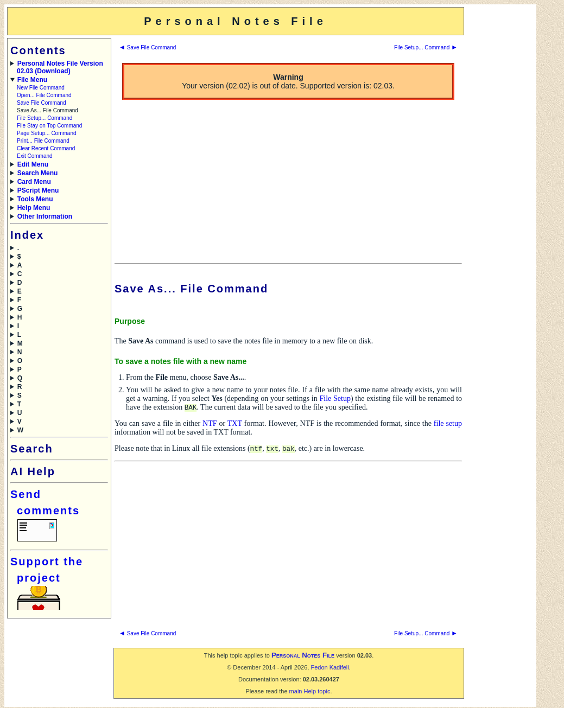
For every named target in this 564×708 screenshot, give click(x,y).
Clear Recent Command (46, 148)
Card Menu (34, 182)
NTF (209, 424)
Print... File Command (43, 141)
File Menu (32, 80)
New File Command (41, 88)
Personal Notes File (302, 656)
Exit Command (35, 156)
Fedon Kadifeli (329, 668)
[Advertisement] (499, 170)
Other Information (44, 216)
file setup (448, 424)
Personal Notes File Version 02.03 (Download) (60, 67)
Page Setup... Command (47, 133)
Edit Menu (32, 164)
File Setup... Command (44, 118)
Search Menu (37, 173)
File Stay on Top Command (49, 126)
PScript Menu (38, 190)
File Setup (334, 398)
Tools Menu (35, 199)
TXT (234, 424)
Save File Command (41, 103)
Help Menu (33, 208)
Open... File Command (44, 95)
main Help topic (310, 692)
